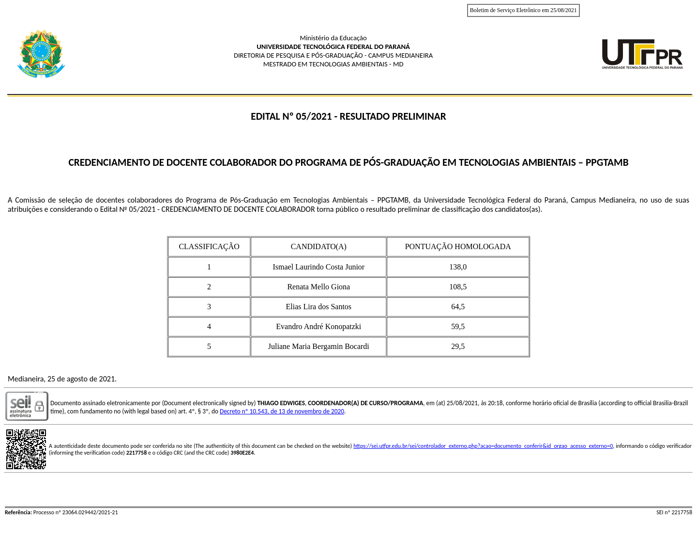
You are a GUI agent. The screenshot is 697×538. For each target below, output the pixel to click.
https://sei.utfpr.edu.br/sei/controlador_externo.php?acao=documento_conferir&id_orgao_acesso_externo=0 (483, 446)
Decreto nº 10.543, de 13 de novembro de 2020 (282, 411)
